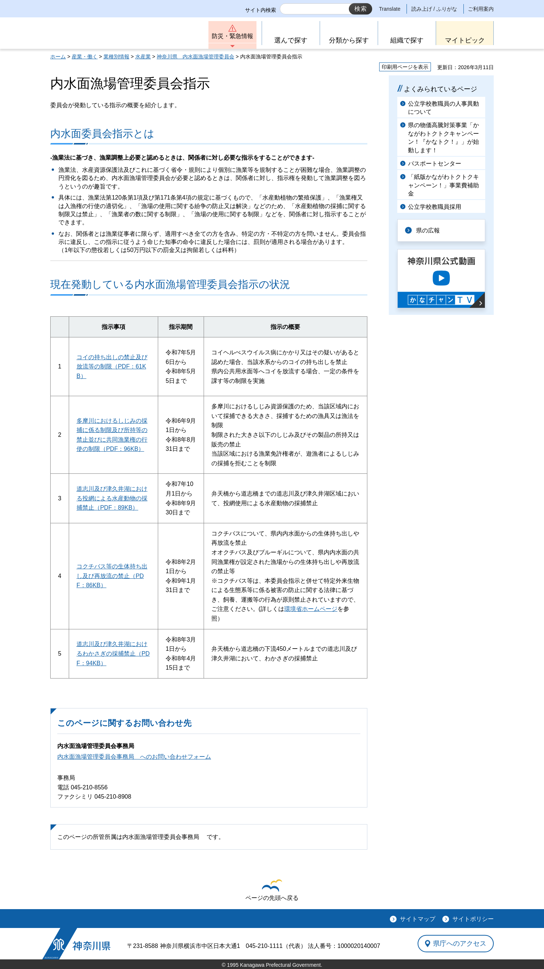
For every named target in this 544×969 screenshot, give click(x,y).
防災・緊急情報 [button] (232, 36)
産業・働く (85, 56)
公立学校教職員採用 (434, 207)
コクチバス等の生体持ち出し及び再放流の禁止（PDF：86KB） (111, 575)
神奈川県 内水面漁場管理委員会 (195, 56)
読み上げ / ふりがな (434, 9)
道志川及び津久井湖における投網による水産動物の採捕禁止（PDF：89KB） (111, 498)
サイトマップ (417, 919)
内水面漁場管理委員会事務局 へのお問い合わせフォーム (134, 757)
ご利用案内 (481, 9)
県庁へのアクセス (459, 943)
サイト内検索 (260, 10)
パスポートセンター (434, 163)
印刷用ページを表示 (405, 67)
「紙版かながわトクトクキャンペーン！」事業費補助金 (443, 185)
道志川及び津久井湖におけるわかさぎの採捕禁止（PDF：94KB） (113, 653)
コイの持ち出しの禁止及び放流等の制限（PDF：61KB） (111, 366)
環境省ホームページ (310, 609)
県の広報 (428, 230)
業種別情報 (116, 56)
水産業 (143, 56)
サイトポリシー (473, 919)
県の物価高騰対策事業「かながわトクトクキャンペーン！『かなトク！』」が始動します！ (443, 137)
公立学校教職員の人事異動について (443, 108)
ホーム (58, 56)
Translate (390, 9)
